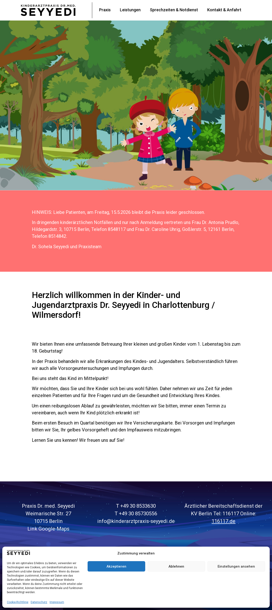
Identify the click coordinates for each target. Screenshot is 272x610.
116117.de (223, 521)
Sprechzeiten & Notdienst (174, 9)
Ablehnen (176, 566)
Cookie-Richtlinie (17, 602)
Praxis (105, 9)
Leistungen (130, 9)
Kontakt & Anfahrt (224, 9)
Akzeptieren (116, 566)
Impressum (57, 602)
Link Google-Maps (48, 529)
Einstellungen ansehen (236, 566)
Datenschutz (39, 602)
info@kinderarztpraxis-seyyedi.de (136, 521)
